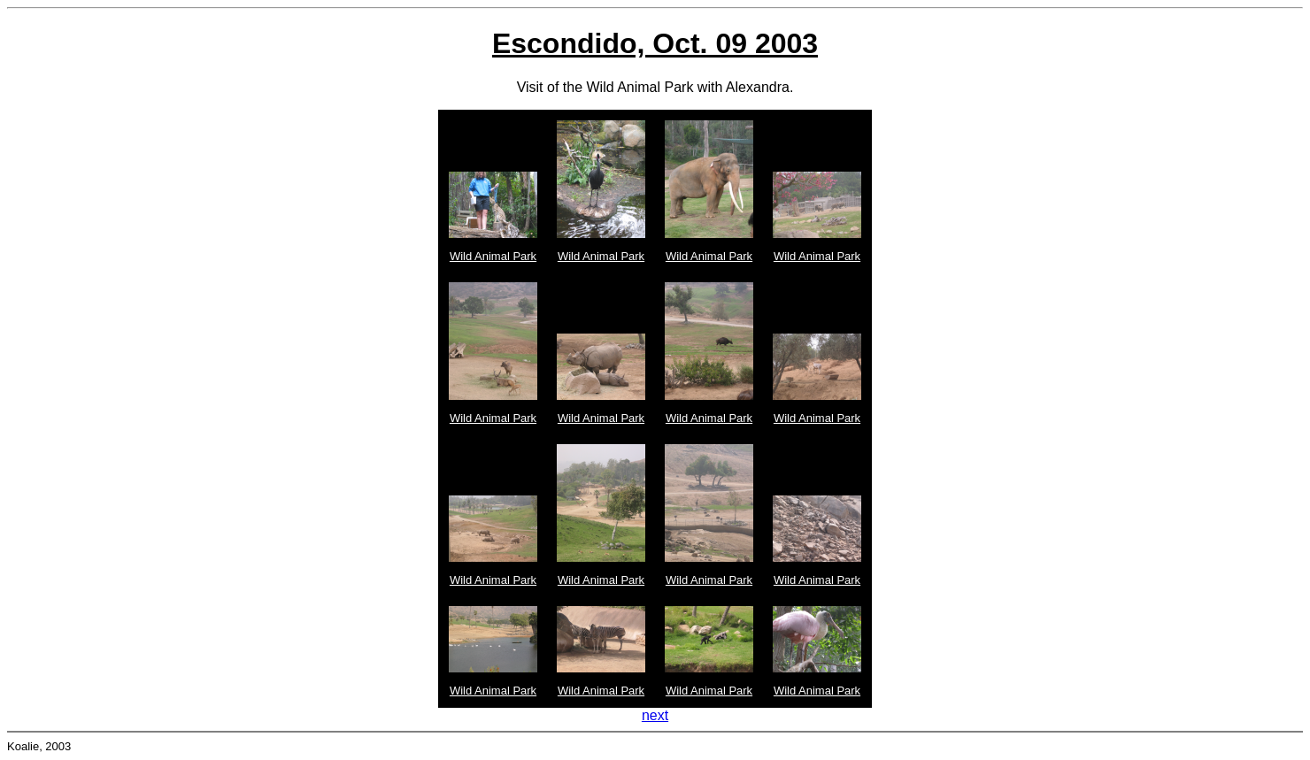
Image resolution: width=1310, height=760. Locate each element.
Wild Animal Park (493, 256)
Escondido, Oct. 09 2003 (655, 43)
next (655, 715)
